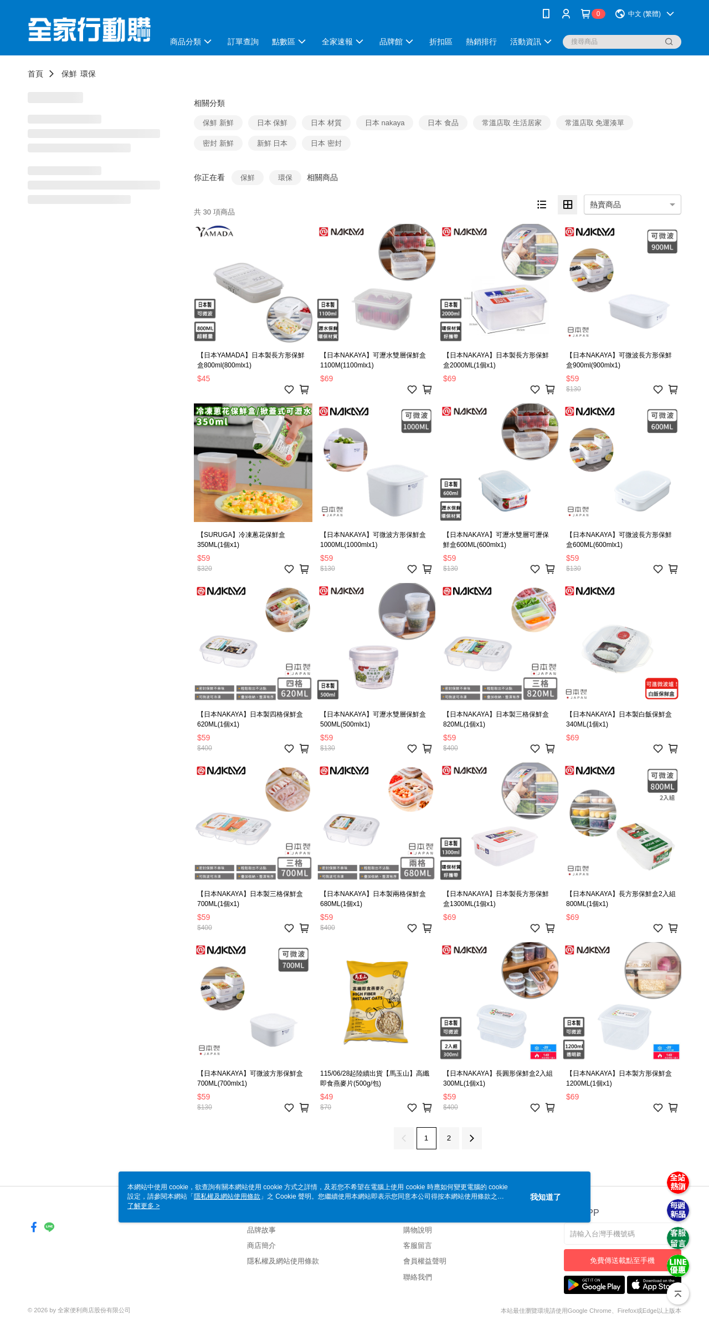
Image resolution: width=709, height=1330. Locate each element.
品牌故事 (261, 1230)
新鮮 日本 (272, 143)
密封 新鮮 (218, 143)
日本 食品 (443, 123)
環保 (88, 73)
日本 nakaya (385, 123)
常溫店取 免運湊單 (595, 123)
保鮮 (69, 73)
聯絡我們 (417, 1277)
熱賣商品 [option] (605, 204)
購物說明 (417, 1230)
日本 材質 (326, 123)
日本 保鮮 (272, 123)
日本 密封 (326, 143)
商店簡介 (261, 1245)
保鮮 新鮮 (218, 123)
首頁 (35, 73)
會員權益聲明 (424, 1261)
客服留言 (417, 1245)
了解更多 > (143, 1206)
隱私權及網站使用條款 (283, 1261)
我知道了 (545, 1197)
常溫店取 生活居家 (512, 123)
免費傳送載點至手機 (622, 1260)
